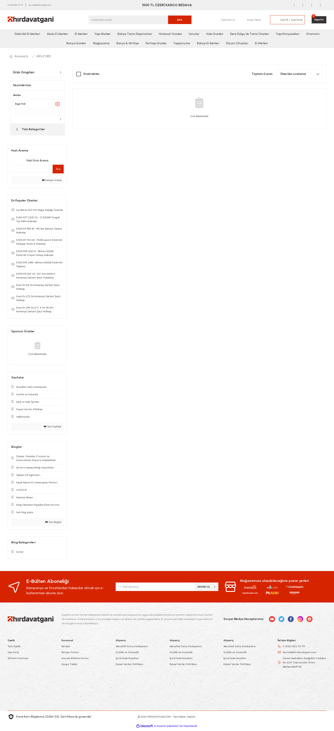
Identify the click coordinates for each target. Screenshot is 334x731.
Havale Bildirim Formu (75, 660)
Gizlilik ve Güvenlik (127, 654)
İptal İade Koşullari (127, 660)
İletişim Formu (70, 654)
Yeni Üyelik (14, 648)
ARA (179, 19)
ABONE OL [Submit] (206, 589)
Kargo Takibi (69, 666)
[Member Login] (273, 19)
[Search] (140, 20)
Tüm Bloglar (53, 524)
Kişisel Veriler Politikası (129, 666)
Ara (58, 171)
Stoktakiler (91, 74)
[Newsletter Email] (167, 589)
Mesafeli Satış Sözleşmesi (132, 648)
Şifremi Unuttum (18, 660)
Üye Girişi (13, 654)
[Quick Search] (30, 171)
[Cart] (318, 20)
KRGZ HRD (44, 56)
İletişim (66, 648)
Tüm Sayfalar (53, 428)
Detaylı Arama (52, 182)
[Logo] (30, 20)
